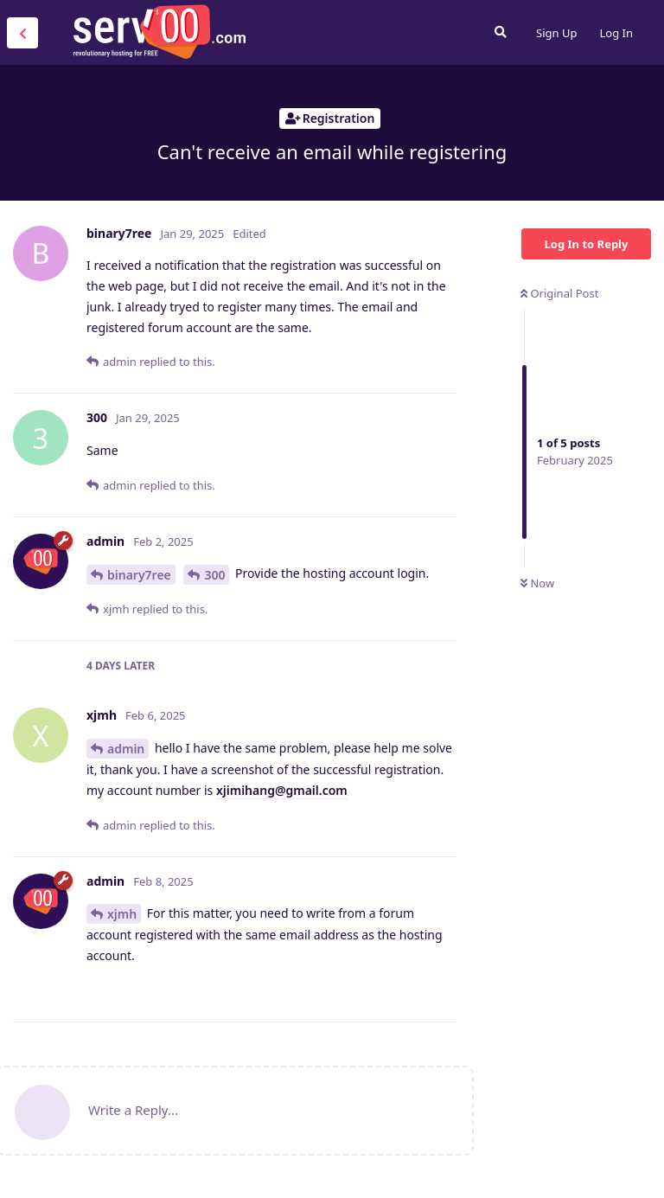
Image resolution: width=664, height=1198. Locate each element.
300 (214, 575)
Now (537, 583)
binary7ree (139, 575)
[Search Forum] (500, 32)
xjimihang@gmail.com (282, 790)
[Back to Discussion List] (22, 32)
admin (125, 748)
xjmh (122, 914)
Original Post (559, 293)
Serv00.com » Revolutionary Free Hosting (159, 32)
